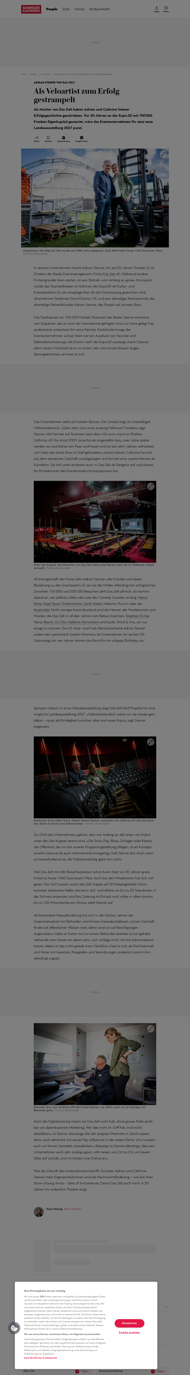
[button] (14, 1328)
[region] (86, 1325)
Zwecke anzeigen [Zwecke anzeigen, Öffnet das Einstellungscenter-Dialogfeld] (129, 1332)
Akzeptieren (129, 1323)
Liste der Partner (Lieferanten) (40, 1358)
